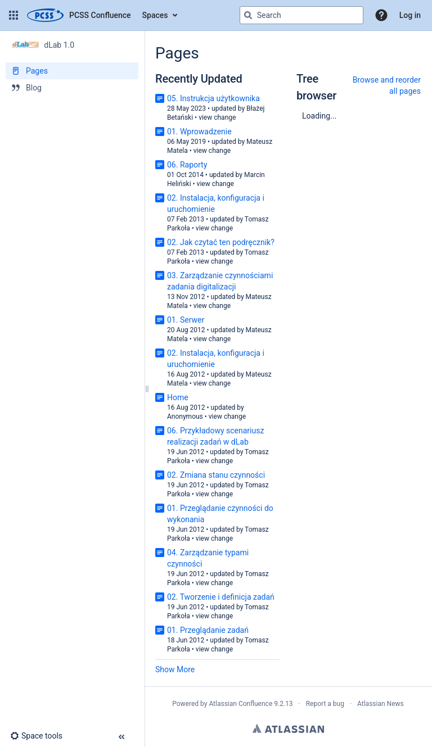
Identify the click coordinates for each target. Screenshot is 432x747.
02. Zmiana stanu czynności (216, 474)
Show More (175, 669)
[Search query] (301, 15)
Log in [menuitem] (410, 15)
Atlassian (288, 728)
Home (177, 397)
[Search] (248, 15)
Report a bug (325, 704)
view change (217, 117)
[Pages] (72, 70)
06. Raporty (187, 164)
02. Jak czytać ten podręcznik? (220, 242)
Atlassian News (380, 704)
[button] (13, 15)
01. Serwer (185, 319)
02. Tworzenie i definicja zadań (220, 596)
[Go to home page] (79, 15)
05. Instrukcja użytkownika (213, 98)
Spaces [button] (155, 15)
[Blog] (72, 87)
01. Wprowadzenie (199, 131)
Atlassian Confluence (240, 704)
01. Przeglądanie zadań (208, 630)
